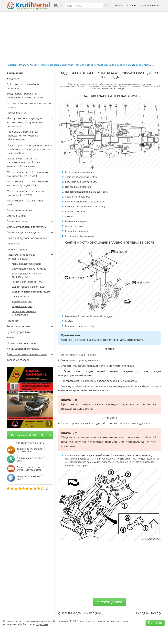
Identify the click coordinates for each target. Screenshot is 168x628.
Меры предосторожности (26, 263)
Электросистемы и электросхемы (27, 354)
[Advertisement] (84, 36)
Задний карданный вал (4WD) (28, 286)
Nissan (33, 64)
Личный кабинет (149, 5)
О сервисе (118, 5)
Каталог (132, 5)
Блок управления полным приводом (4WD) (26, 275)
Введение (13, 78)
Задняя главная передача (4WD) (31, 291)
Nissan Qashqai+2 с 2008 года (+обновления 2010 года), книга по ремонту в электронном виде (95, 64)
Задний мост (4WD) (22, 306)
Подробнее (42, 624)
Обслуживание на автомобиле (29, 268)
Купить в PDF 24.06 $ (27, 435)
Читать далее (109, 602)
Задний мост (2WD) (22, 301)
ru (56, 5)
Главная (11, 64)
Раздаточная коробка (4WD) (27, 281)
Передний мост (20, 296)
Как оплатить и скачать (30, 442)
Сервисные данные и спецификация (24, 313)
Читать (28, 396)
